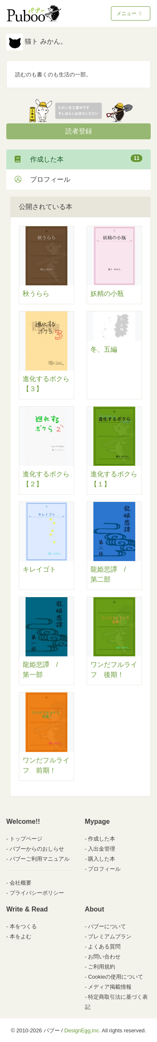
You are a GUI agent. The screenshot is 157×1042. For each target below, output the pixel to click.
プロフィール (42, 179)
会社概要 (20, 883)
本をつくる (23, 926)
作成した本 (78, 158)
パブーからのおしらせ (37, 849)
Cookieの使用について (115, 977)
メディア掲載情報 (109, 987)
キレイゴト (39, 569)
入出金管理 (101, 849)
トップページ (26, 839)
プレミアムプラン (109, 936)
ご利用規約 (101, 967)
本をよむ (20, 936)
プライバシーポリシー (37, 893)
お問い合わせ (104, 956)
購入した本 (101, 859)
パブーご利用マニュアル (39, 859)
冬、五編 (103, 349)
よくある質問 (104, 946)
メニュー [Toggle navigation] (129, 13)
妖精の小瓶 (107, 293)
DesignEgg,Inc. (82, 1030)
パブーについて (107, 926)
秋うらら (36, 293)
